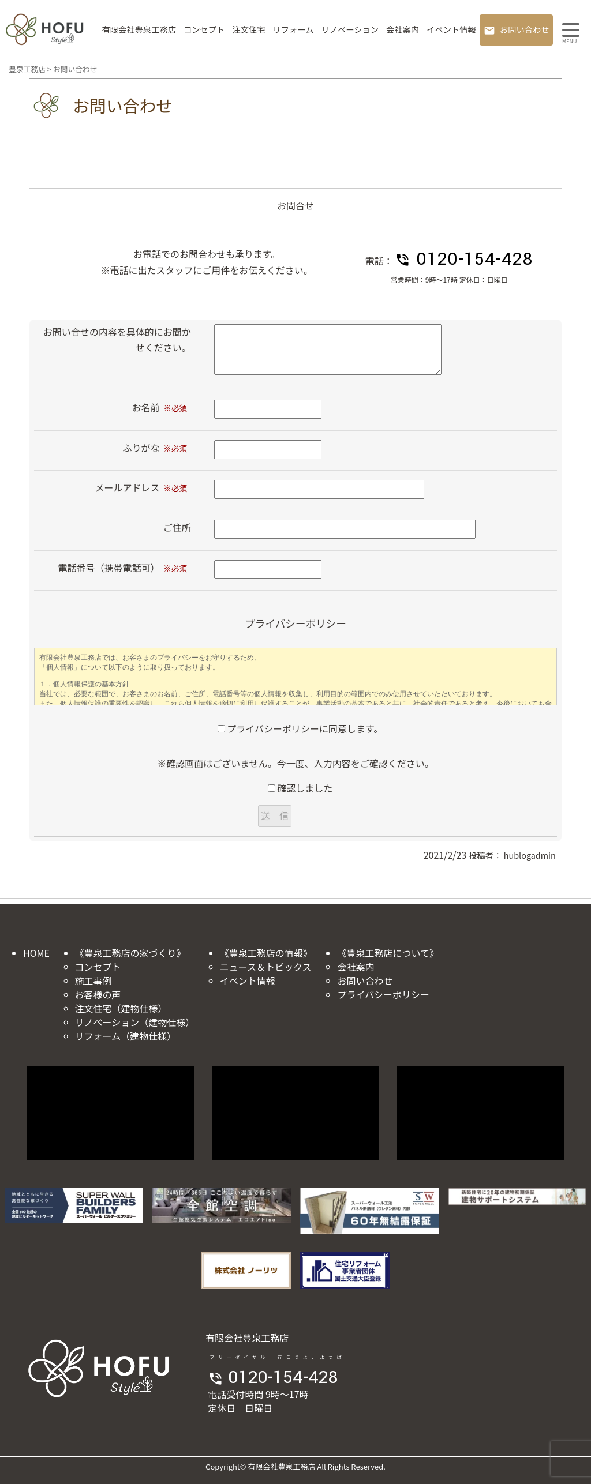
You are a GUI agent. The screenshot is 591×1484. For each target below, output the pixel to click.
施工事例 (93, 980)
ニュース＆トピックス (266, 967)
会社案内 (402, 29)
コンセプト (204, 29)
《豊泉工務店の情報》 (266, 953)
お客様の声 (98, 994)
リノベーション (350, 29)
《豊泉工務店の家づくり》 (130, 953)
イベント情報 (451, 29)
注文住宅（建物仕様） (121, 1008)
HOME (36, 953)
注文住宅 (248, 29)
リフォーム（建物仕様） (126, 1036)
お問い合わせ (524, 29)
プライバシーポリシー (383, 994)
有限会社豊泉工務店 (139, 29)
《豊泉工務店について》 (388, 953)
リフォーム (292, 29)
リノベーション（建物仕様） (135, 1022)
